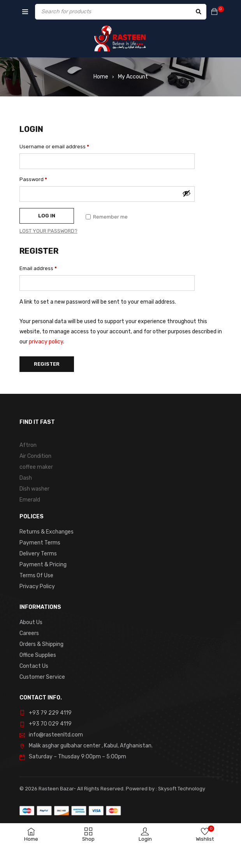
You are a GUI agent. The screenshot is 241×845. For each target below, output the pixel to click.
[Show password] (186, 193)
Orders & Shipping (41, 644)
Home (100, 76)
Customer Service (42, 677)
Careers (29, 633)
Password (33, 179)
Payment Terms (39, 542)
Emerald (29, 499)
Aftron (28, 445)
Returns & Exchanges (46, 531)
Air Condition (35, 456)
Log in (46, 216)
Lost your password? (48, 231)
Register (47, 364)
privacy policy (46, 341)
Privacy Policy (37, 586)
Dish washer (34, 489)
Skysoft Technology (181, 789)
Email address (38, 268)
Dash (25, 478)
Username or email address (54, 146)
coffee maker (36, 467)
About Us (30, 622)
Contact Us (33, 666)
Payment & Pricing (43, 564)
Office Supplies (37, 655)
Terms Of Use (36, 575)
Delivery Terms (38, 553)
